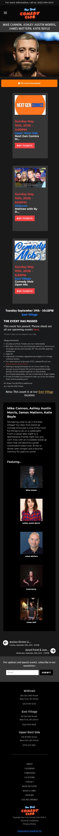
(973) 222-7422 (29, 745)
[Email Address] (22, 672)
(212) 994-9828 (29, 724)
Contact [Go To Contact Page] (29, 782)
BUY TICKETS (25, 145)
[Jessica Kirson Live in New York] (21, 643)
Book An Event (29, 786)
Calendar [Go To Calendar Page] (29, 768)
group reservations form (17, 364)
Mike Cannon (31, 490)
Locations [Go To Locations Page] (29, 777)
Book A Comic (29, 791)
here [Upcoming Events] (36, 329)
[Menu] (5, 12)
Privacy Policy (29, 824)
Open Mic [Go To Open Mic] (29, 795)
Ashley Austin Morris (31, 523)
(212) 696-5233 (46, 2)
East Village (45, 392)
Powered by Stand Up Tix (30, 831)
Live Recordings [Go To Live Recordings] (29, 799)
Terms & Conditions (29, 820)
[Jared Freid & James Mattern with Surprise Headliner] (36, 651)
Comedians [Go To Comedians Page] (29, 773)
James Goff (31, 622)
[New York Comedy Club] (29, 13)
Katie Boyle (31, 589)
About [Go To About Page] (29, 764)
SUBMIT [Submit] (46, 672)
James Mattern (31, 556)
